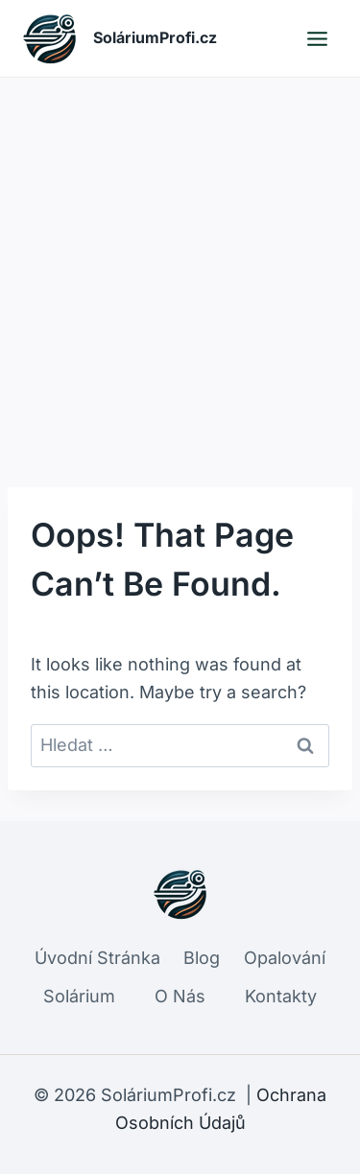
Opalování (284, 958)
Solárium (79, 996)
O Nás (180, 996)
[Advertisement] (180, 267)
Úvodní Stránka (97, 958)
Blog (201, 958)
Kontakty (281, 996)
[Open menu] (317, 38)
